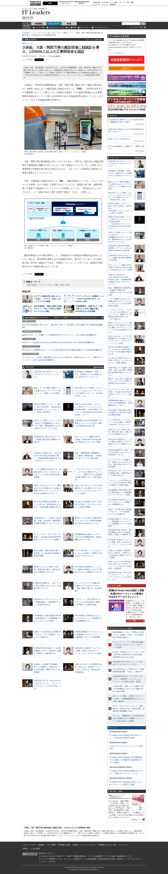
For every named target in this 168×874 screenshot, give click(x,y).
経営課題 (38, 24)
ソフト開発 (114, 2)
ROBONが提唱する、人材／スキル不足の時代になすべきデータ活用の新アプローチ (47, 585)
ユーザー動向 (40, 27)
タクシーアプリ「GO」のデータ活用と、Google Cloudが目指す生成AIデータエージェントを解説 (48, 536)
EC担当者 (105, 2)
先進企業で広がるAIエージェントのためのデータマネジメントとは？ (47, 374)
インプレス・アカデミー (47, 862)
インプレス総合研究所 (95, 856)
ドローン (105, 4)
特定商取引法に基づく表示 (107, 845)
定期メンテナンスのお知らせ (119, 139)
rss (31, 18)
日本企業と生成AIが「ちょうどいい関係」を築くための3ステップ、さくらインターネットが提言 (88, 650)
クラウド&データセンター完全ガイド (52, 856)
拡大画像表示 (29, 154)
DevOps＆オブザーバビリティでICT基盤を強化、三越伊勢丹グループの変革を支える (47, 601)
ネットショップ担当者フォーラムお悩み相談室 (80, 859)
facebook (27, 18)
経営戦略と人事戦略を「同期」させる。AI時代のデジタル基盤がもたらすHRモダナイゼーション (88, 374)
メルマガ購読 (51, 845)
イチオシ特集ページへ (135, 621)
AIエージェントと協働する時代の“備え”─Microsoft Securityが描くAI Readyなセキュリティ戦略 (88, 439)
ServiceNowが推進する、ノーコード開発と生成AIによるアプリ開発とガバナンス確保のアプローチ (88, 569)
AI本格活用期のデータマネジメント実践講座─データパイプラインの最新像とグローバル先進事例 (88, 634)
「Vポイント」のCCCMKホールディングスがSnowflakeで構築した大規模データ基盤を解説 (88, 601)
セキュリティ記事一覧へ (94, 39)
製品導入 (82, 3)
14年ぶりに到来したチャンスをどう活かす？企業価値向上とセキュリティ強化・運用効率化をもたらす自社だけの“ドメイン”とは (120, 237)
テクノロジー (53, 24)
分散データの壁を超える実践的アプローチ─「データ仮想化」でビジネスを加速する (47, 634)
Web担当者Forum (80, 856)
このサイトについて (29, 845)
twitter (24, 18)
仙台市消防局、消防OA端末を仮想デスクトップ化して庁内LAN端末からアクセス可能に (48, 308)
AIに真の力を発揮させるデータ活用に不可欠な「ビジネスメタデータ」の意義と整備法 (88, 504)
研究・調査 (130, 2)
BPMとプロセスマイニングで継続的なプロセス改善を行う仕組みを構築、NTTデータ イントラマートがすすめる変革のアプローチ (120, 327)
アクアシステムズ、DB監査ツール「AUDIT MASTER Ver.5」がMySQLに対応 (90, 298)
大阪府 (62, 285)
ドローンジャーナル (133, 859)
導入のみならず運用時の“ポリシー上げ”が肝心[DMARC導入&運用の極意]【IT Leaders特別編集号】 (62, 350)
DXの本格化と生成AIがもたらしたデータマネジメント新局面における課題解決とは (88, 618)
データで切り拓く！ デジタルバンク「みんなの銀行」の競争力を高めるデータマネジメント (88, 553)
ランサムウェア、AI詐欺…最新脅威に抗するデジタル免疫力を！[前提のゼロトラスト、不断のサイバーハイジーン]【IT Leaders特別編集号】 (63, 358)
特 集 (69, 24)
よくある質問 (35, 848)
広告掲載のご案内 (64, 845)
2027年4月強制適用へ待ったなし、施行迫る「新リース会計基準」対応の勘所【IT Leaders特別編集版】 (62, 326)
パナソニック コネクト (46, 285)
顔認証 (34, 285)
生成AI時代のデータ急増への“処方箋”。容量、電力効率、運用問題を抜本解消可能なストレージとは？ (48, 520)
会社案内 (75, 845)
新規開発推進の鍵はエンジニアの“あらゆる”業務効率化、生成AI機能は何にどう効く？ (88, 536)
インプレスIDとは (116, 53)
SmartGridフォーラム (124, 856)
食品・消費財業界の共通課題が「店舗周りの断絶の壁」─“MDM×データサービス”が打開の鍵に (88, 455)
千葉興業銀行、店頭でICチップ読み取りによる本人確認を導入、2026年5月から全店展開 (89, 308)
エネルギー (96, 4)
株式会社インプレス (46, 853)
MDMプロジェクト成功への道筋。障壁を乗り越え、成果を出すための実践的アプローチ (47, 569)
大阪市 (67, 285)
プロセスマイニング (56, 27)
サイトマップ (123, 845)
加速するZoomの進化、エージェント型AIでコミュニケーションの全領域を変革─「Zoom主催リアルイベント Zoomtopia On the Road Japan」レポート (89, 409)
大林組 (28, 285)
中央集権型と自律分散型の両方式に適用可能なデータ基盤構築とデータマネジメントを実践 (47, 618)
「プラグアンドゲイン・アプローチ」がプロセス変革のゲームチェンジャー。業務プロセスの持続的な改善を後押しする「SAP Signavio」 (88, 474)
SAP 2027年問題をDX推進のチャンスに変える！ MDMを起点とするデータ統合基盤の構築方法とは (47, 504)
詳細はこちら (137, 820)
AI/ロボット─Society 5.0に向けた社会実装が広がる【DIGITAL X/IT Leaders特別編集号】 (58, 342)
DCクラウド (66, 3)
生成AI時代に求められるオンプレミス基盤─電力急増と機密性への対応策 (47, 439)
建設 (56, 285)
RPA (74, 27)
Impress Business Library (117, 47)
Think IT (69, 856)
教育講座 (113, 4)
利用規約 (41, 845)
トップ (26, 26)
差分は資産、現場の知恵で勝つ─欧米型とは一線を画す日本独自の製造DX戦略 (47, 553)
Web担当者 (96, 2)
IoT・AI (122, 2)
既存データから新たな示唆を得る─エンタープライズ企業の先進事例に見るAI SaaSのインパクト (88, 520)
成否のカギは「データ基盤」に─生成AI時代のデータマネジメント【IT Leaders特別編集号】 (59, 335)
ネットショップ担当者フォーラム (50, 859)
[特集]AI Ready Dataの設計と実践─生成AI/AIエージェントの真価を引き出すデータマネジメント (126, 593)
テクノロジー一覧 (43, 33)
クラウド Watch (110, 856)
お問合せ (25, 848)
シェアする (27, 59)
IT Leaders (36, 12)
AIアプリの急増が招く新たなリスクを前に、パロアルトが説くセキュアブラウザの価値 (47, 298)
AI (68, 27)
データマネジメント (101, 27)
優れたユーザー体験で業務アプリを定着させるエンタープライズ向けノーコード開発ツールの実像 (47, 390)
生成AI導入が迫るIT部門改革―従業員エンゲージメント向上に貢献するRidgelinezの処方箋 (88, 423)
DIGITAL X (120, 859)
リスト (46, 59)
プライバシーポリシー (88, 845)
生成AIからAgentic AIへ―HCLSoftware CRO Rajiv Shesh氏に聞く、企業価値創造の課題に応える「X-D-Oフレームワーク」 (119, 279)
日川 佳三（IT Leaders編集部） (50, 56)
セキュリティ (85, 27)
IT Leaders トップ (28, 33)
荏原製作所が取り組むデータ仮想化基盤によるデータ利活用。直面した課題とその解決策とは (47, 650)
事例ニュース (68, 33)
